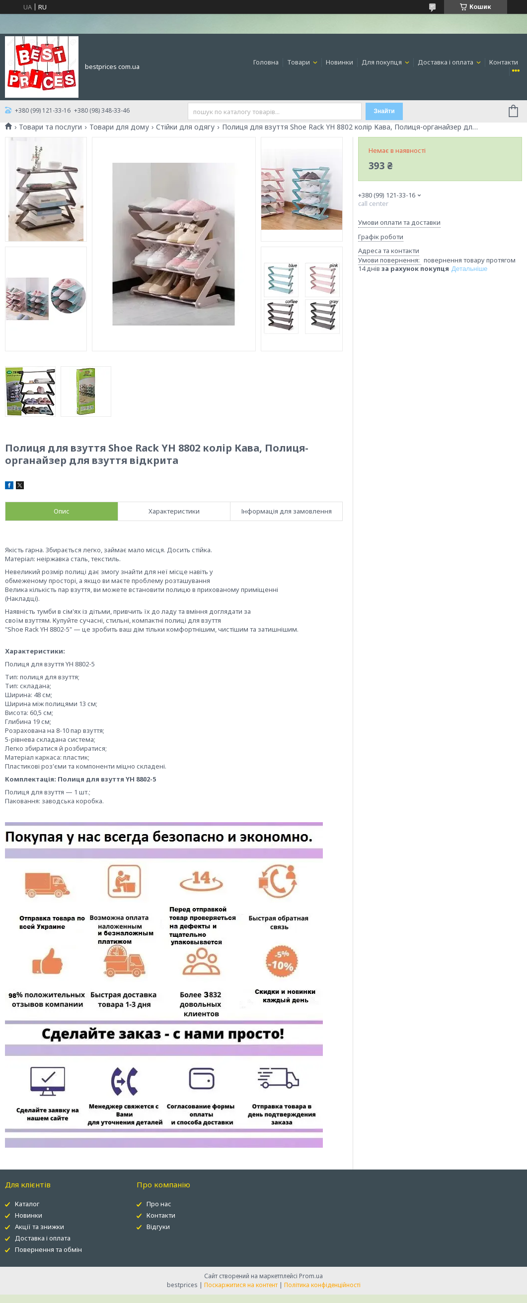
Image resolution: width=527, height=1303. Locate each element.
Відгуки (158, 1226)
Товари (299, 62)
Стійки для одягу (185, 127)
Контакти (503, 62)
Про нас (159, 1203)
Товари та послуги (50, 127)
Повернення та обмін (48, 1249)
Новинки (339, 62)
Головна (266, 62)
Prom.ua (311, 1276)
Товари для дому (119, 127)
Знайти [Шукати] (384, 111)
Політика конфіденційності (322, 1285)
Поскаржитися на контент (241, 1285)
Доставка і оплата (446, 62)
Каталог (27, 1203)
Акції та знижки (39, 1226)
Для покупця (382, 62)
